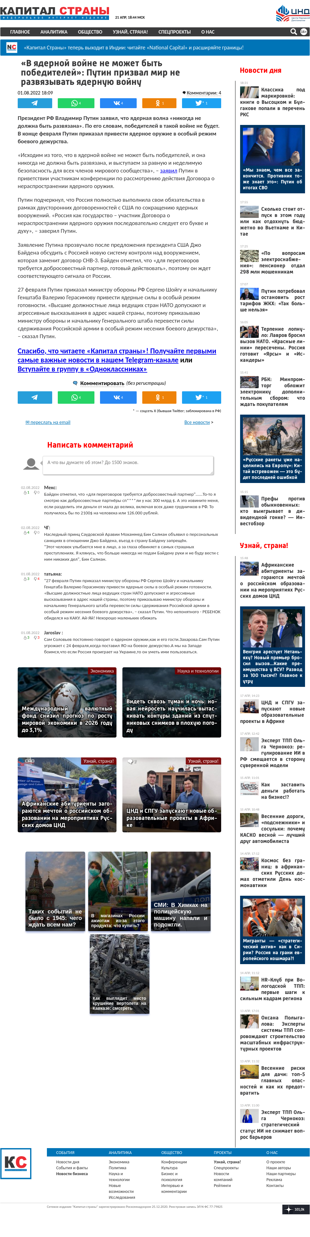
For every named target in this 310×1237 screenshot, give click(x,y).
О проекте (276, 1162)
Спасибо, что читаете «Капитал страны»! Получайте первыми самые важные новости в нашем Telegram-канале (117, 355)
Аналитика (53, 32)
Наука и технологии (198, 671)
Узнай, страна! (130, 32)
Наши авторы (279, 1167)
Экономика (102, 671)
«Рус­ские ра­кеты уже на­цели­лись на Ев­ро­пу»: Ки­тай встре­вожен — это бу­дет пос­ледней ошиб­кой (272, 468)
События (65, 1152)
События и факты (72, 1167)
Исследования (122, 1197)
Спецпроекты (175, 32)
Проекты (223, 1152)
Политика (117, 1167)
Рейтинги (222, 1185)
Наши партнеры (281, 1173)
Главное (20, 32)
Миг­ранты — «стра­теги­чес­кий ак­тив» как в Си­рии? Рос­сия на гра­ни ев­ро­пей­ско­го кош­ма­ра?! (272, 949)
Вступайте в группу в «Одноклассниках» (82, 368)
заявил (168, 170)
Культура (169, 1167)
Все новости (197, 422)
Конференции (174, 1162)
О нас (207, 32)
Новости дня (260, 70)
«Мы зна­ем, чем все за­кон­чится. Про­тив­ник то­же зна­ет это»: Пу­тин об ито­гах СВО (272, 179)
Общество (90, 32)
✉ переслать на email (48, 422)
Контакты (275, 1185)
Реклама (274, 1179)
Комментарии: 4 (204, 93)
